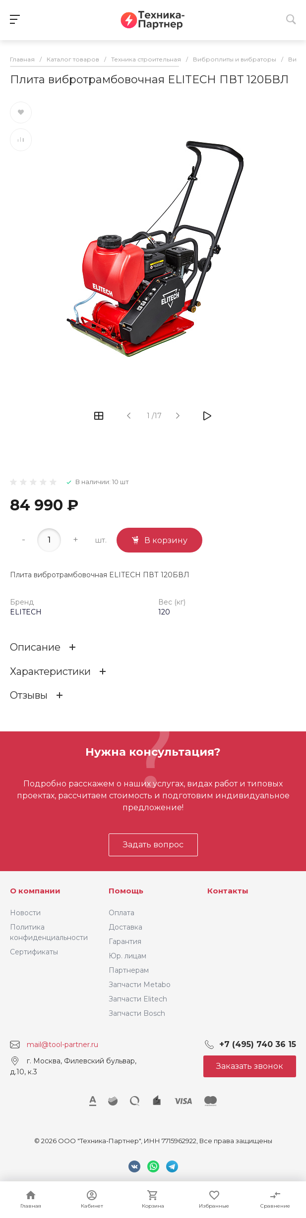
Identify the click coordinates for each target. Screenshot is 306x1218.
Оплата (121, 912)
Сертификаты (34, 951)
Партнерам (129, 970)
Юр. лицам (127, 955)
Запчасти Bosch (137, 1013)
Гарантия (125, 941)
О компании (35, 890)
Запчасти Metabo (140, 984)
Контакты (227, 890)
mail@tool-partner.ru (62, 1044)
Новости (25, 912)
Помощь (126, 890)
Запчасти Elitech (138, 999)
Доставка (125, 927)
